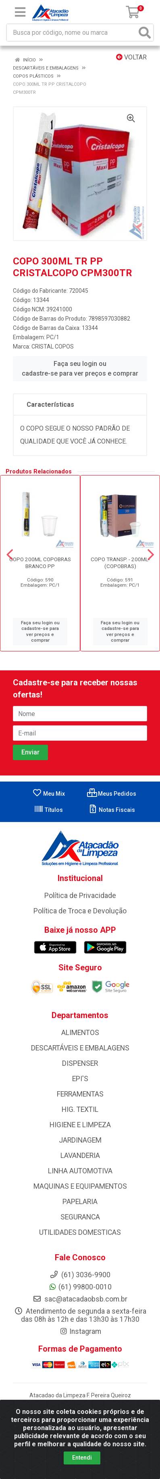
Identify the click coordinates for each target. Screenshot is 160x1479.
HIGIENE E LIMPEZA (80, 1125)
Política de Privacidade (80, 896)
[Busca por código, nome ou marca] (72, 32)
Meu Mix (48, 793)
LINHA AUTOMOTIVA (80, 1171)
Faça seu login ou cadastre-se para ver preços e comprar (80, 368)
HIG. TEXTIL (80, 1109)
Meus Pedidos (111, 793)
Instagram (80, 1331)
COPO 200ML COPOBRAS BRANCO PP (40, 562)
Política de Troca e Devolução (80, 911)
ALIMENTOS (80, 1033)
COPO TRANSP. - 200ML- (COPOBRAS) (120, 562)
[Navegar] (10, 555)
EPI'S (80, 1079)
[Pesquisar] (144, 32)
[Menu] (20, 12)
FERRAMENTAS (80, 1094)
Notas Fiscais (111, 810)
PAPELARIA (80, 1202)
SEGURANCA (80, 1217)
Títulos (48, 810)
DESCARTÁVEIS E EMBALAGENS (80, 1048)
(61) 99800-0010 (80, 1287)
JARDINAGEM (80, 1140)
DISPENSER (80, 1063)
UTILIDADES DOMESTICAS (80, 1232)
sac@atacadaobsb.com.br (80, 1299)
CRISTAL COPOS (52, 346)
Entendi (82, 1457)
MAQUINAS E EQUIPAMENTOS (80, 1186)
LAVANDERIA (80, 1156)
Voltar (131, 57)
